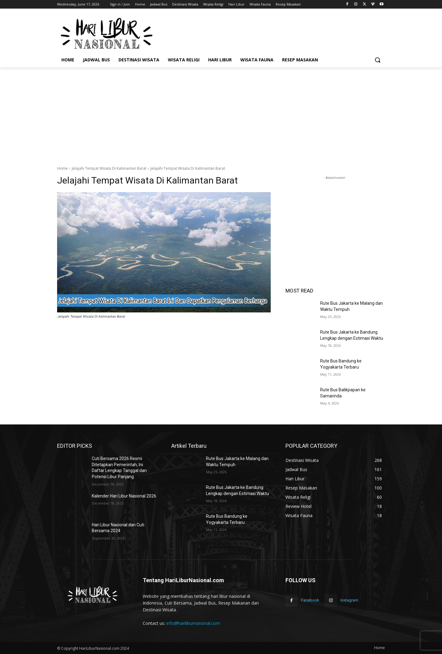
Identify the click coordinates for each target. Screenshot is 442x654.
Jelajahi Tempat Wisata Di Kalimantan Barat (109, 168)
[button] (377, 59)
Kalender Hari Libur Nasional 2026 (124, 495)
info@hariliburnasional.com (193, 623)
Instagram (349, 600)
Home (62, 168)
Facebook (310, 600)
